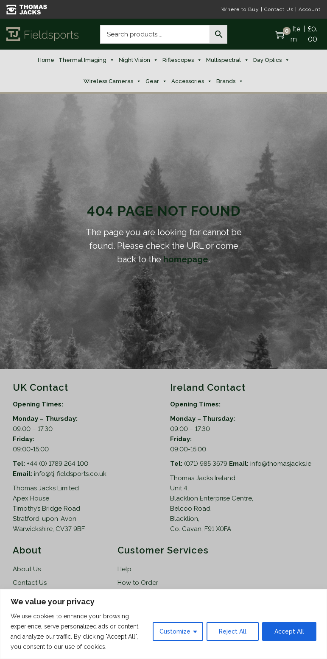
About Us (27, 569)
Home (46, 60)
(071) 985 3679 (206, 463)
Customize (174, 631)
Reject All (232, 631)
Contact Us (278, 9)
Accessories (191, 81)
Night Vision (138, 60)
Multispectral (227, 60)
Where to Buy (240, 9)
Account (310, 9)
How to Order (137, 583)
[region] (163, 624)
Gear (156, 81)
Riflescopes (182, 60)
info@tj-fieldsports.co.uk (70, 474)
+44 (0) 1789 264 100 (57, 463)
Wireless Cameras (112, 81)
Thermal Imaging (87, 60)
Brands (229, 81)
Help (124, 569)
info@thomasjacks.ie (280, 463)
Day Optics (271, 60)
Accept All (289, 631)
